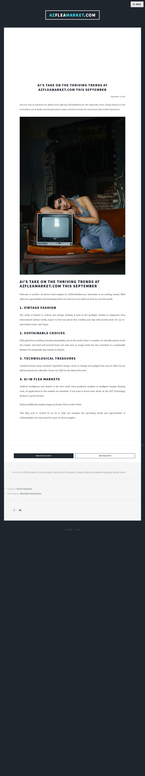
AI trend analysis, (45, 472)
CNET (61, 370)
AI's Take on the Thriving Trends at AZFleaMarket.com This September (72, 87)
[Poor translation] (16, 713)
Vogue (45, 324)
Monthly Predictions (31, 493)
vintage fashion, (84, 472)
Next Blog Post (105, 456)
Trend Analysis (24, 489)
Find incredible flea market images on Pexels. (41, 404)
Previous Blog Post (44, 456)
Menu (138, 4)
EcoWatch (59, 350)
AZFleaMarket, (29, 472)
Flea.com (72, 15)
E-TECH (69, 530)
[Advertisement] (72, 49)
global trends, (119, 472)
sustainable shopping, (102, 472)
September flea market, (64, 472)
